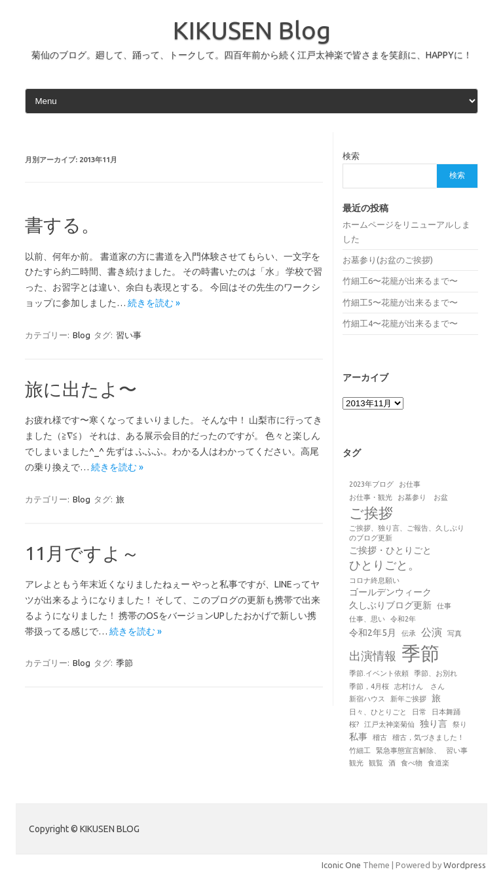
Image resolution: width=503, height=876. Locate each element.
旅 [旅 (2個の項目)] (436, 698)
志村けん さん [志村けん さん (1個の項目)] (419, 686)
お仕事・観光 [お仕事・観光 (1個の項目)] (370, 497)
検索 (351, 155)
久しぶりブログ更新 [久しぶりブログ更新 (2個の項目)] (390, 605)
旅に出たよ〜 (81, 389)
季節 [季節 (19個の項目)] (420, 653)
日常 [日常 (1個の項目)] (419, 712)
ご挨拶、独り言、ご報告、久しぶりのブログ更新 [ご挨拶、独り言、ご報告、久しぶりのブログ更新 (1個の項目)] (406, 533)
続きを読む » (154, 303)
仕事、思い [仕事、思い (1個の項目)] (367, 619)
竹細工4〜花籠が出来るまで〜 (400, 323)
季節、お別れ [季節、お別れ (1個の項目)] (435, 673)
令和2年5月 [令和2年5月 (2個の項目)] (372, 632)
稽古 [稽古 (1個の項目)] (380, 737)
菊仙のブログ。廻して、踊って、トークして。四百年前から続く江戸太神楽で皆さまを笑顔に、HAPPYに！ (251, 55)
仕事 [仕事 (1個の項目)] (444, 606)
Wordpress (464, 864)
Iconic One (341, 864)
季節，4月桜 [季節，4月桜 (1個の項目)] (369, 686)
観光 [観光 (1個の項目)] (356, 763)
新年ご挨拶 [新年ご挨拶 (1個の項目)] (408, 699)
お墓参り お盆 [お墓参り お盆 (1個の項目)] (423, 497)
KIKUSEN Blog (252, 30)
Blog (81, 335)
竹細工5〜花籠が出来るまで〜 (400, 302)
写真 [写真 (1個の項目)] (454, 633)
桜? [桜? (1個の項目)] (354, 724)
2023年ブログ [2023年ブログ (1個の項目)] (371, 484)
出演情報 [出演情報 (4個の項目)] (372, 655)
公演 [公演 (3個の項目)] (431, 632)
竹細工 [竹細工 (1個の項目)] (360, 750)
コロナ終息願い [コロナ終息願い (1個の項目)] (374, 580)
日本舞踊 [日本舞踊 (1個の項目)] (446, 712)
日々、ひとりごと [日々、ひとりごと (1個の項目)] (378, 712)
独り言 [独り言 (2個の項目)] (433, 723)
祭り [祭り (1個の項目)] (460, 724)
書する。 (62, 225)
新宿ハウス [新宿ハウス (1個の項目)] (367, 699)
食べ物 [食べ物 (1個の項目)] (411, 763)
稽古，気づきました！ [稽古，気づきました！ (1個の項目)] (428, 737)
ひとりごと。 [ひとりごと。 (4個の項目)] (384, 564)
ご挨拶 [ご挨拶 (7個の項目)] (371, 513)
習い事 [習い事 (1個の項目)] (457, 750)
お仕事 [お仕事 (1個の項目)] (409, 484)
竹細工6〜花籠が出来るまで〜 (400, 280)
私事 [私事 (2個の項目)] (358, 736)
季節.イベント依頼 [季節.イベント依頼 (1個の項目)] (379, 673)
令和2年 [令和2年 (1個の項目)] (403, 619)
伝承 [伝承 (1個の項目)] (408, 633)
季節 (124, 662)
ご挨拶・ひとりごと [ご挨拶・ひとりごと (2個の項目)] (390, 550)
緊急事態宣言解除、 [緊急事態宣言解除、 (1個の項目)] (408, 750)
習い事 (128, 335)
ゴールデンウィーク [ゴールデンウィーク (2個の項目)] (390, 592)
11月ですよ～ (82, 553)
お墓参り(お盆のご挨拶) (388, 259)
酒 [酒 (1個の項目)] (392, 763)
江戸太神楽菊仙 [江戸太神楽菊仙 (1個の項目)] (389, 724)
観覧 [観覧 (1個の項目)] (376, 763)
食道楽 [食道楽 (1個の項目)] (438, 763)
